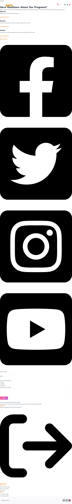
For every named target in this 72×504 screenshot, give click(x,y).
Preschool (3, 385)
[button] (36, 121)
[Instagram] (67, 5)
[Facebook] (65, 5)
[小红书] (70, 5)
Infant (2, 382)
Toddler (2, 383)
